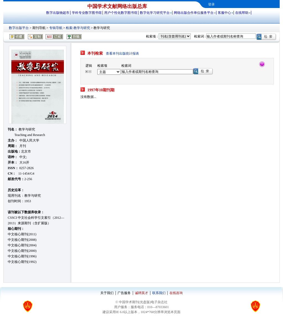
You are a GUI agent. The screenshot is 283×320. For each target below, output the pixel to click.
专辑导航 (55, 28)
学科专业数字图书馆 (87, 13)
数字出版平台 (19, 28)
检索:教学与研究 (78, 28)
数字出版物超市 (57, 13)
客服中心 (224, 13)
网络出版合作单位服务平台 (194, 13)
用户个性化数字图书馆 (120, 13)
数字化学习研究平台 (155, 13)
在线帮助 (241, 13)
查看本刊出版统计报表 (122, 53)
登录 (211, 4)
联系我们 (159, 293)
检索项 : (152, 36)
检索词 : (200, 36)
